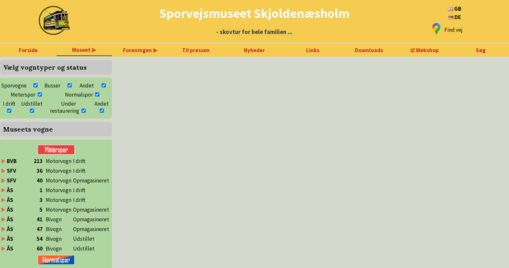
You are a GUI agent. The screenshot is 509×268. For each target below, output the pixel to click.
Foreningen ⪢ (140, 50)
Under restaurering (64, 107)
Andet (87, 85)
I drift (9, 103)
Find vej (453, 29)
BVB (12, 161)
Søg (481, 50)
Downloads (369, 50)
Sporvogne (14, 85)
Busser (52, 85)
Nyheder (254, 50)
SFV (11, 170)
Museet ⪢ (84, 49)
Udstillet (32, 103)
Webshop (427, 50)
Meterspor (23, 94)
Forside (28, 50)
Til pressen (196, 50)
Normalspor (79, 94)
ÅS (10, 190)
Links (312, 50)
